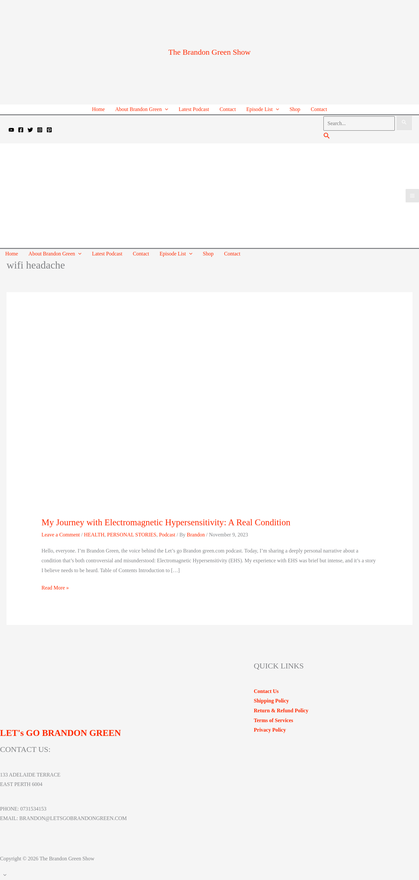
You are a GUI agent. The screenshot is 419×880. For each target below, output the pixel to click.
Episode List (262, 109)
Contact (228, 109)
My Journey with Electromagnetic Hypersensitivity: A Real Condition (166, 522)
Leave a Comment (61, 534)
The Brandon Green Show (209, 52)
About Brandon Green (141, 109)
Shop (294, 109)
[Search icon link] (326, 136)
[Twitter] (30, 130)
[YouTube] (11, 130)
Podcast (167, 534)
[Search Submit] (404, 123)
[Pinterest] (49, 130)
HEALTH (94, 534)
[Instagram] (40, 130)
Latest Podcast (194, 109)
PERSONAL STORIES (131, 534)
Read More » (55, 588)
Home (98, 109)
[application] (165, 109)
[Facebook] (21, 130)
